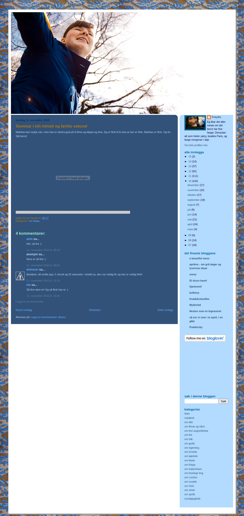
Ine (28, 285)
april (190, 224)
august (192, 204)
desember (194, 185)
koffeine (194, 292)
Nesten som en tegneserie (205, 311)
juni (190, 214)
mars (191, 229)
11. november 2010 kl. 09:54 (43, 265)
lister (187, 413)
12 (190, 171)
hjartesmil (195, 286)
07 (190, 245)
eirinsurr (32, 269)
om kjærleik (191, 456)
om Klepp (34, 220)
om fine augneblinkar (196, 430)
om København (193, 469)
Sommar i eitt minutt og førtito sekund (51, 126)
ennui (192, 274)
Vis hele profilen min (196, 145)
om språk (189, 494)
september (194, 199)
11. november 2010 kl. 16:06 (43, 295)
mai (190, 219)
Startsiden (95, 310)
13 (190, 166)
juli (189, 209)
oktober (192, 194)
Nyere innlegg (24, 310)
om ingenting (191, 447)
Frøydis (216, 117)
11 (190, 176)
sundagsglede (192, 498)
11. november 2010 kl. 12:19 (43, 280)
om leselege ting (193, 473)
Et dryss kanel (198, 280)
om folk (188, 439)
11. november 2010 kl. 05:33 (43, 250)
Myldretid (195, 304)
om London (190, 477)
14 (190, 161)
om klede (189, 460)
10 (190, 181)
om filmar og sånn (194, 426)
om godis (189, 443)
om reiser (189, 490)
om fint (188, 434)
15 (190, 156)
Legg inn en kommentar (29, 301)
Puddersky (196, 327)
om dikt (188, 422)
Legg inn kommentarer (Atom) (48, 317)
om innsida (190, 451)
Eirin (29, 239)
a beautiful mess (199, 258)
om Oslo (189, 485)
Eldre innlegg (165, 310)
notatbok (189, 417)
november (194, 190)
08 (190, 240)
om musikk (190, 481)
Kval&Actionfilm (199, 299)
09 (190, 235)
